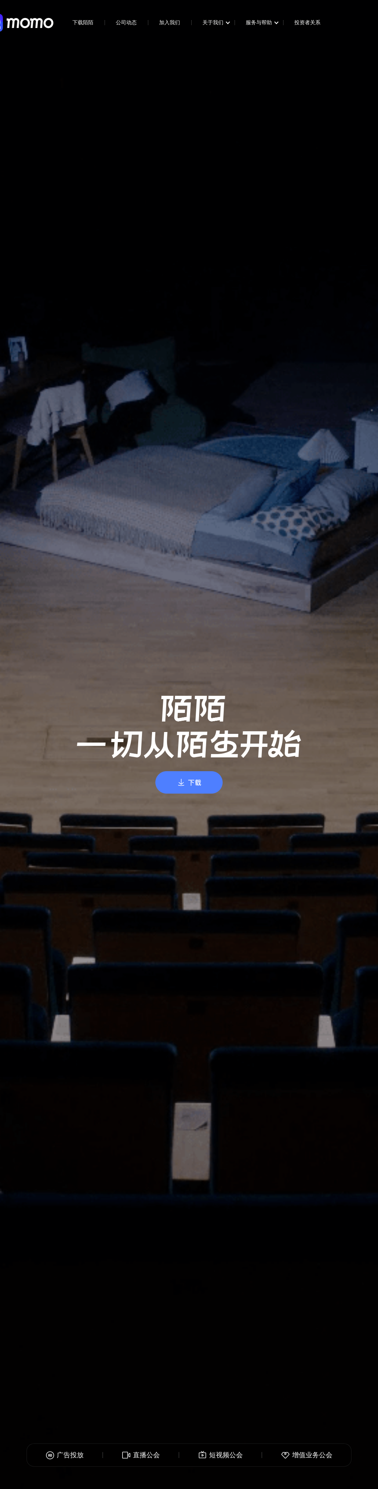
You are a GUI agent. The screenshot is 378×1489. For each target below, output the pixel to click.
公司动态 (126, 22)
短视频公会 (220, 1455)
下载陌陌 (82, 22)
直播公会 (141, 1455)
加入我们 (169, 22)
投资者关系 (307, 22)
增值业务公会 (306, 1455)
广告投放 (65, 1455)
